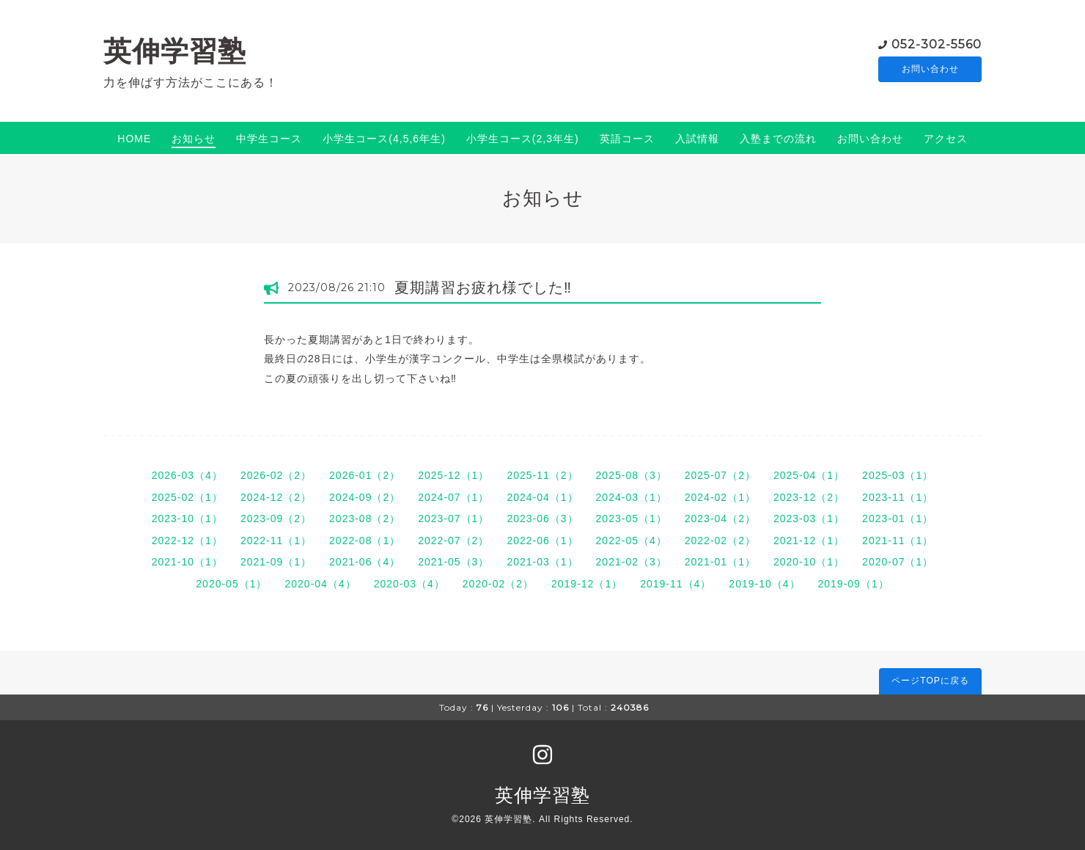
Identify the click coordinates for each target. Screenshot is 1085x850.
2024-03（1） (631, 497)
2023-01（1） (897, 518)
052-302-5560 (936, 44)
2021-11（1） (897, 540)
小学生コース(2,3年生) (522, 138)
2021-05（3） (453, 562)
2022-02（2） (720, 540)
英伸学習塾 (174, 50)
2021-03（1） (542, 562)
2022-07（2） (453, 540)
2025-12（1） (453, 475)
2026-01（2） (364, 475)
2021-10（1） (187, 562)
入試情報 (697, 138)
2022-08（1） (364, 540)
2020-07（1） (897, 562)
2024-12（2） (276, 497)
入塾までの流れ (778, 138)
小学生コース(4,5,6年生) (384, 138)
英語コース (627, 138)
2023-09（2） (276, 518)
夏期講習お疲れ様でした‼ (483, 287)
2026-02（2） (276, 475)
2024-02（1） (720, 497)
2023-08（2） (364, 518)
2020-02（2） (498, 584)
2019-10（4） (764, 584)
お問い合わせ (930, 70)
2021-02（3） (631, 562)
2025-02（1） (187, 497)
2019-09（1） (853, 584)
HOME (134, 138)
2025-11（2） (542, 475)
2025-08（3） (631, 475)
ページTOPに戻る (929, 680)
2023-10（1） (187, 518)
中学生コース (269, 138)
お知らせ (194, 138)
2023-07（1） (453, 518)
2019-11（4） (675, 584)
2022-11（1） (276, 540)
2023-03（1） (809, 518)
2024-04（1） (542, 497)
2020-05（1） (231, 584)
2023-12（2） (809, 497)
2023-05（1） (631, 518)
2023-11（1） (897, 497)
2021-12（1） (809, 540)
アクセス (946, 138)
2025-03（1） (897, 475)
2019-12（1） (586, 584)
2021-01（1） (720, 562)
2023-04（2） (720, 518)
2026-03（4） (187, 475)
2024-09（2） (364, 497)
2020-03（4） (409, 584)
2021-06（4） (364, 562)
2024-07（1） (453, 497)
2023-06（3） (542, 518)
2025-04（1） (809, 475)
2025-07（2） (720, 475)
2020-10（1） (809, 562)
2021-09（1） (276, 562)
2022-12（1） (187, 540)
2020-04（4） (320, 584)
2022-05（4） (631, 540)
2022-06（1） (542, 540)
